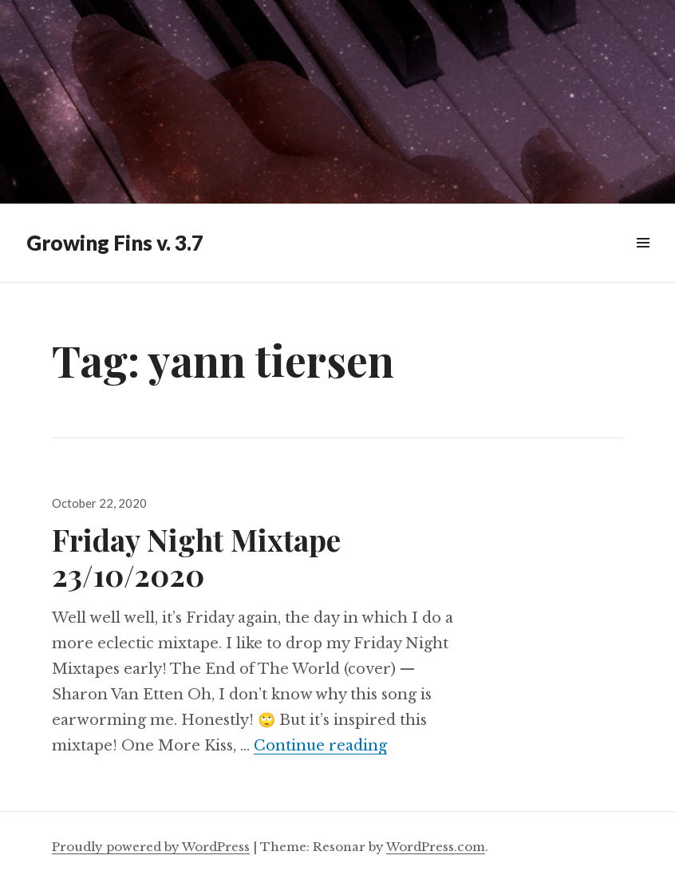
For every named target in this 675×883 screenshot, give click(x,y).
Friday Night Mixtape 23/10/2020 (196, 557)
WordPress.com (435, 846)
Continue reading (320, 745)
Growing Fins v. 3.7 (114, 242)
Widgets (642, 260)
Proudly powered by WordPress (151, 846)
